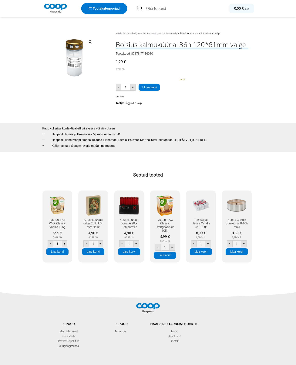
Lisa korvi (150, 87)
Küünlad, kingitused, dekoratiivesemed (157, 33)
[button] (90, 42)
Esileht (119, 33)
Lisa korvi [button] (57, 251)
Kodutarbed (130, 33)
